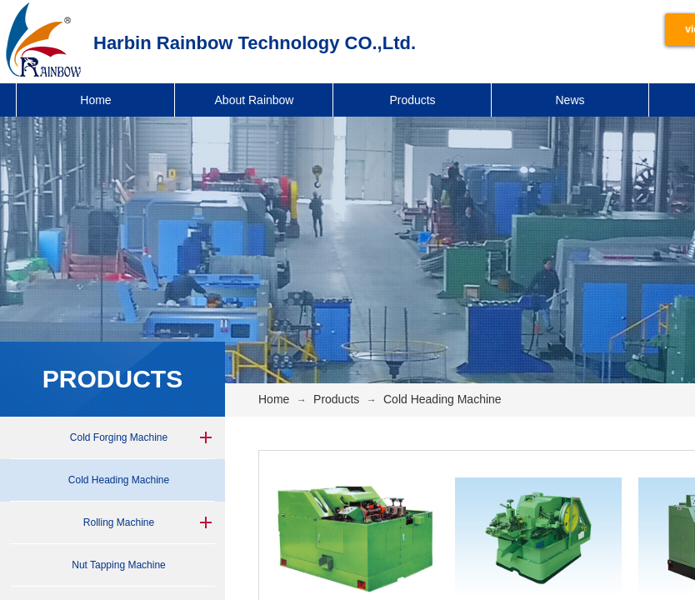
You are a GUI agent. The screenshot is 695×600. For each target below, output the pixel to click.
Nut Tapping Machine (119, 565)
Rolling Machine (118, 522)
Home (95, 100)
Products (412, 100)
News (569, 100)
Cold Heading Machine (118, 480)
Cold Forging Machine (119, 437)
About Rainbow (254, 100)
